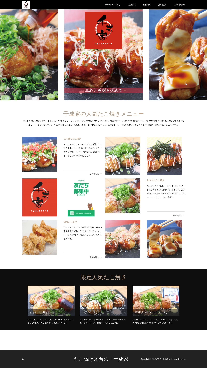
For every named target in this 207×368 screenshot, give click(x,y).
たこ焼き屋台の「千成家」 (103, 359)
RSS (23, 359)
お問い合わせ (179, 5)
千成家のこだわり (112, 5)
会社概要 (147, 5)
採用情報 (162, 5)
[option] (103, 50)
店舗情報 (132, 5)
